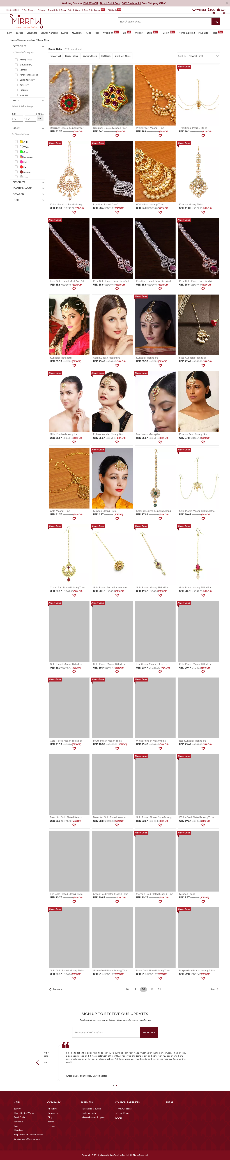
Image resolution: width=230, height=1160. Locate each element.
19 (134, 989)
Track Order (53, 10)
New (9, 32)
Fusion (168, 32)
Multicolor (26, 156)
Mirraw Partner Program (93, 1117)
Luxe (152, 32)
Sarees (19, 32)
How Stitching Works (24, 1113)
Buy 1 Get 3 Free (122, 55)
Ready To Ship (72, 55)
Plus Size (203, 32)
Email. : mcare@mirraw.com (27, 1139)
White (24, 146)
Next (212, 989)
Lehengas (32, 32)
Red (23, 166)
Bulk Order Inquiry (92, 10)
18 (127, 989)
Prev (38, 1062)
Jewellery (77, 32)
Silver (24, 177)
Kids (88, 32)
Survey (78, 10)
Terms (51, 1121)
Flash (217, 32)
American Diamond (29, 74)
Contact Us (53, 1113)
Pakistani (24, 89)
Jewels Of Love (90, 55)
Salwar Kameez (49, 32)
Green (24, 151)
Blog (50, 1117)
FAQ (16, 1126)
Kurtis (64, 32)
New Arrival (55, 55)
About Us (52, 1108)
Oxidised (24, 95)
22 (159, 989)
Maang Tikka (26, 59)
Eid (127, 32)
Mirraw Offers (122, 1113)
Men (97, 32)
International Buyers (91, 1108)
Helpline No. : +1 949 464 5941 (28, 1134)
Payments (18, 1121)
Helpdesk (18, 1130)
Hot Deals (106, 55)
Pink (23, 161)
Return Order (67, 10)
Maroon (25, 172)
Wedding (111, 32)
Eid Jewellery (26, 64)
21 (151, 989)
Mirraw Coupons (124, 1108)
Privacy (51, 1126)
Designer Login (89, 1113)
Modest (139, 32)
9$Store (23, 69)
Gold (24, 141)
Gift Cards (114, 10)
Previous (57, 989)
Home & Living (186, 32)
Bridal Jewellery (27, 79)
